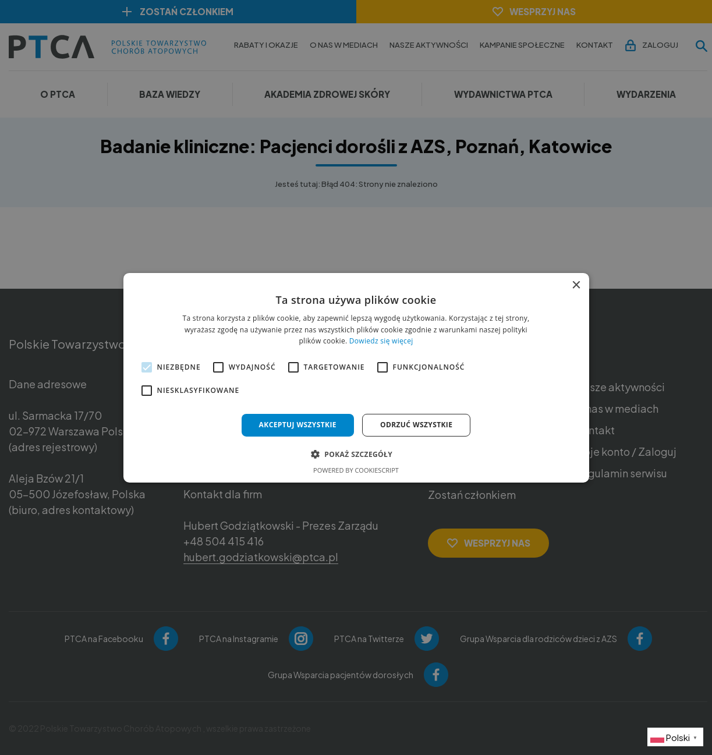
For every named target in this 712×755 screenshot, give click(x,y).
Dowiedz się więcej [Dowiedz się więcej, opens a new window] (381, 341)
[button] (356, 454)
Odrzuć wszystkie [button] (416, 425)
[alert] (356, 377)
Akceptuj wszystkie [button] (297, 425)
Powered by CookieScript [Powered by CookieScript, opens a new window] (356, 470)
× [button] (576, 285)
